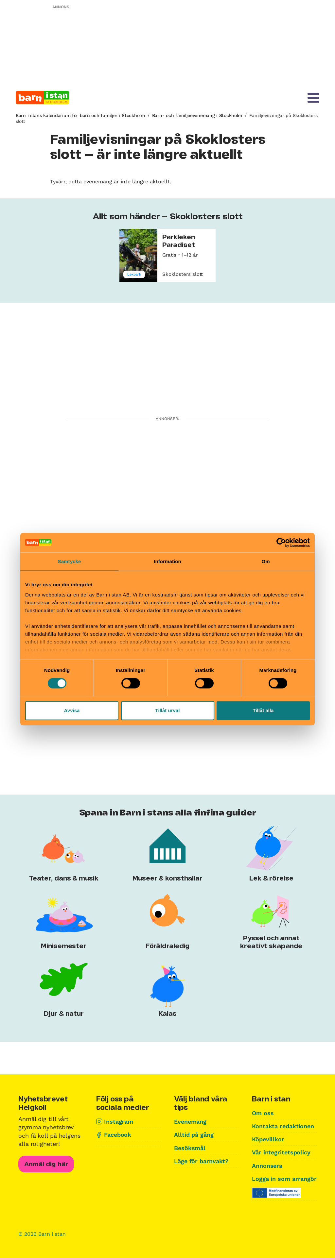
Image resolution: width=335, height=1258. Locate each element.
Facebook (117, 1134)
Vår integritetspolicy (281, 1152)
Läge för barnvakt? (201, 1161)
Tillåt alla (263, 710)
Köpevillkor (268, 1139)
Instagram (118, 1121)
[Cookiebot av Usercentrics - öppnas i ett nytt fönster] (281, 542)
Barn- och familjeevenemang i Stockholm (197, 115)
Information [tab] (167, 561)
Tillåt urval (167, 710)
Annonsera (267, 1165)
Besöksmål (189, 1148)
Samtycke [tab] (69, 561)
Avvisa (72, 710)
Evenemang (190, 1121)
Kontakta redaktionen (283, 1126)
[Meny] (313, 98)
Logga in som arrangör (284, 1178)
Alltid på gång (194, 1134)
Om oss (262, 1113)
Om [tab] (265, 561)
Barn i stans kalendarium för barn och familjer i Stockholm (80, 115)
